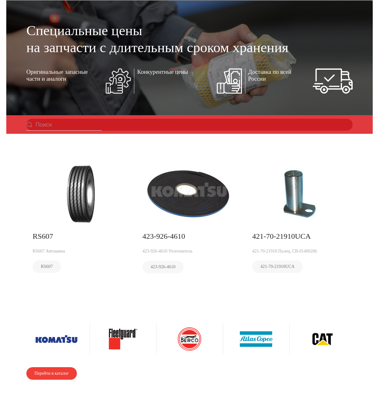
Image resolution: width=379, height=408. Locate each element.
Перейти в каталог (52, 373)
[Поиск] (64, 125)
